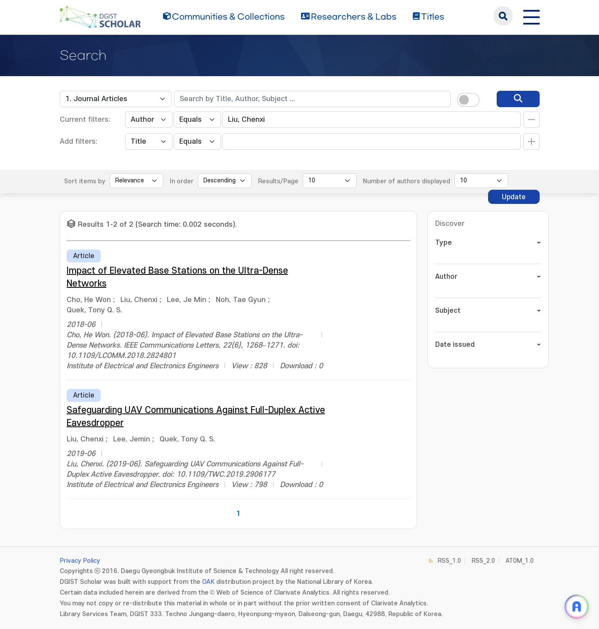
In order (182, 181)
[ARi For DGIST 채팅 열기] (577, 607)
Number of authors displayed (406, 181)
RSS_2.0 (483, 561)
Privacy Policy (80, 560)
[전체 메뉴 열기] (531, 16)
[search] (518, 99)
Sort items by (84, 181)
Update (513, 197)
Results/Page (278, 181)
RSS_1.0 (449, 561)
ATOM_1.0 (520, 561)
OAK (208, 582)
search (503, 15)
